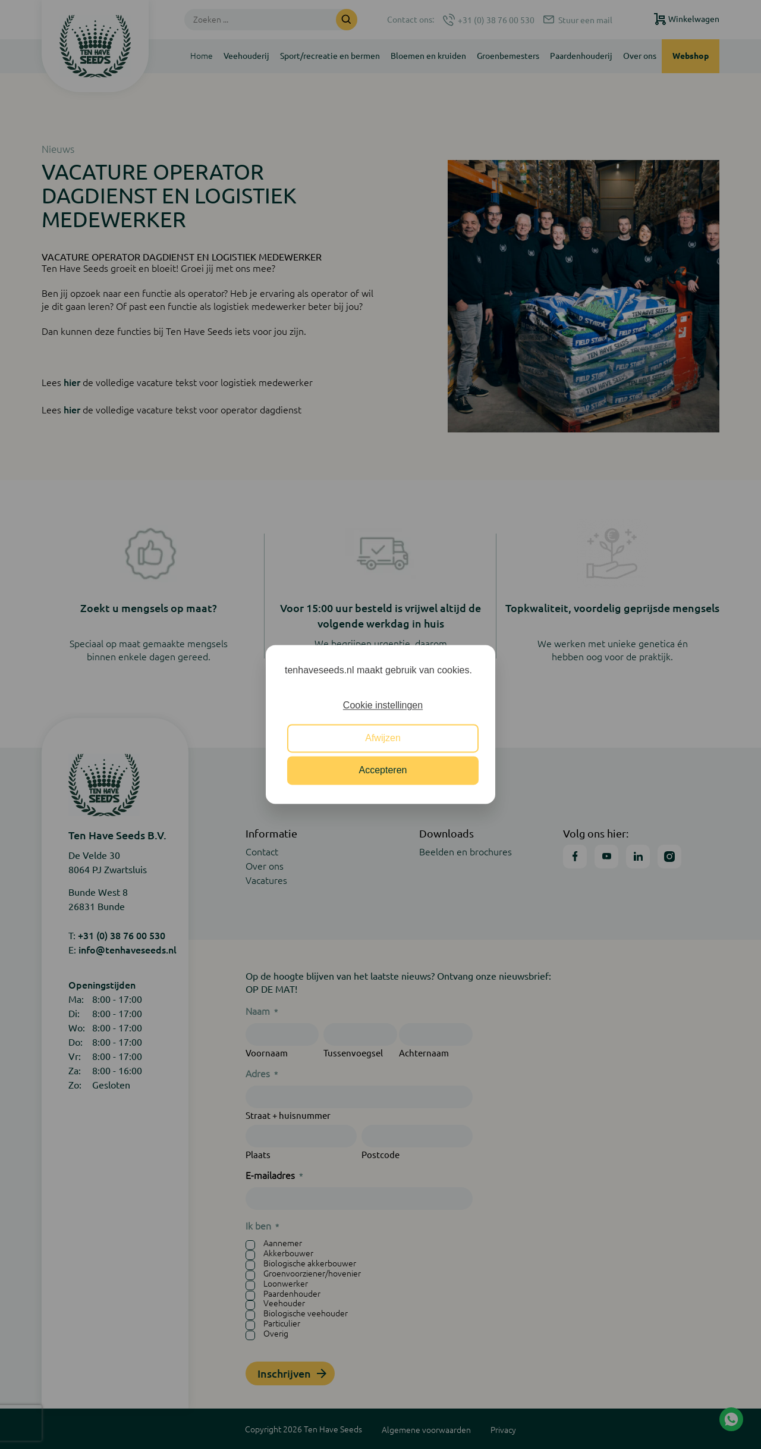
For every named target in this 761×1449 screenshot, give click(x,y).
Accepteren (383, 771)
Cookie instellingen (383, 706)
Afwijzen (383, 738)
